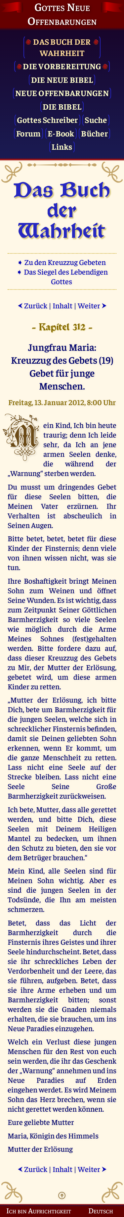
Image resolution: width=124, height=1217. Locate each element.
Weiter (92, 305)
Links (62, 146)
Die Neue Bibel (62, 79)
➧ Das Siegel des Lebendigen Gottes (62, 276)
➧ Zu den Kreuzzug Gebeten (62, 262)
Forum (28, 133)
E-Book (61, 133)
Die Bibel (62, 106)
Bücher (94, 133)
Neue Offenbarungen (62, 92)
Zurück (32, 305)
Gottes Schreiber (47, 119)
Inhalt (62, 305)
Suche (96, 119)
